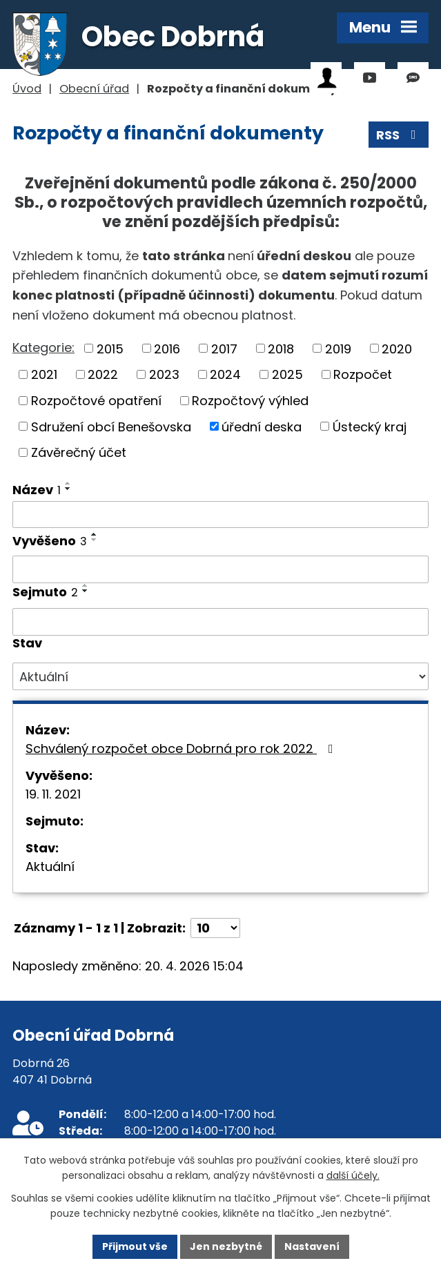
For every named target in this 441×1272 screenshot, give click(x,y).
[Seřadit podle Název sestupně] (68, 488)
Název (36, 489)
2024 (225, 374)
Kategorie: (43, 347)
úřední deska (262, 426)
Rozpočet (362, 374)
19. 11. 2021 (53, 794)
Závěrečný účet (78, 452)
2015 (110, 348)
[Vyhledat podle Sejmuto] (220, 622)
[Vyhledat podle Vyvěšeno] (220, 569)
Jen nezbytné (226, 1246)
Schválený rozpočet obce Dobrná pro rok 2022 (182, 748)
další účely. (353, 1176)
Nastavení (312, 1246)
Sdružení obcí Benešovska (111, 426)
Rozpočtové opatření (96, 400)
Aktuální (50, 866)
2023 (164, 374)
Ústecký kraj (369, 426)
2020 (397, 348)
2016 (167, 348)
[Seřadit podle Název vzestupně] (68, 483)
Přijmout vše (135, 1246)
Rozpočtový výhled (250, 400)
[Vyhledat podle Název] (220, 515)
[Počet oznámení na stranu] (215, 928)
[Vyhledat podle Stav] (220, 676)
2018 (281, 348)
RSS (399, 135)
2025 (287, 374)
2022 (103, 374)
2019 (338, 348)
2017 (224, 348)
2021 (44, 374)
